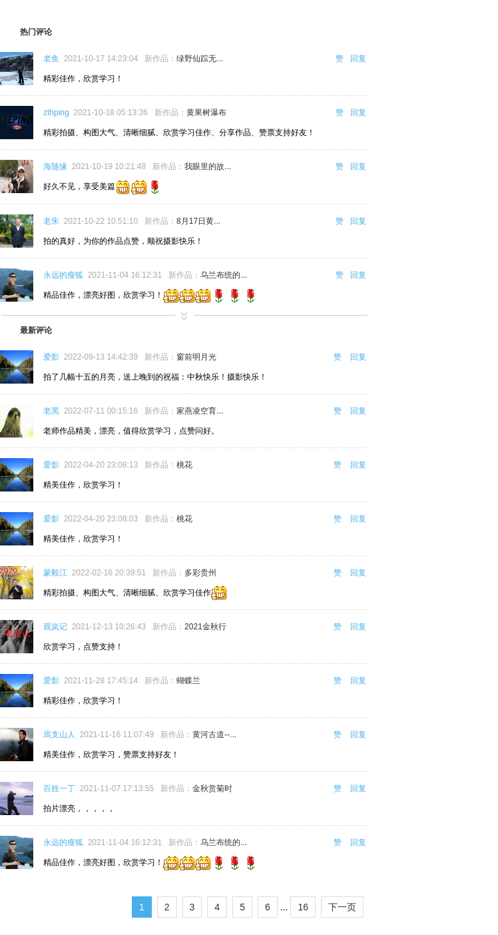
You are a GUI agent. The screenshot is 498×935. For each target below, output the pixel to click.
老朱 (51, 221)
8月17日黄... (198, 221)
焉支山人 (59, 734)
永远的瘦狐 (63, 275)
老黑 (51, 411)
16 (303, 907)
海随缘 (55, 166)
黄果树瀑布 (206, 112)
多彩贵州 (200, 572)
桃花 (184, 464)
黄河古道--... (214, 734)
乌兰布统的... (223, 275)
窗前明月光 (196, 357)
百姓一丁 (59, 788)
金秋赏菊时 (212, 788)
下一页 (342, 907)
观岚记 (55, 626)
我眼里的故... (207, 166)
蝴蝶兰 (188, 680)
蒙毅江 (55, 572)
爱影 (51, 357)
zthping (56, 112)
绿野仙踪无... (199, 58)
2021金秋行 (205, 626)
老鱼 (51, 58)
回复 (358, 58)
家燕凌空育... (199, 411)
